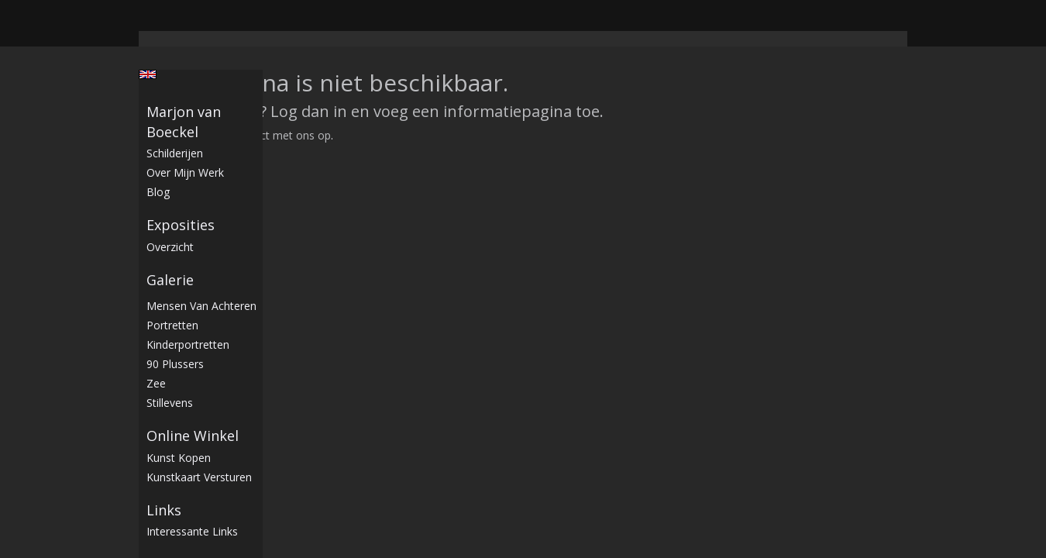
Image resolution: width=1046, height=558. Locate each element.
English (148, 74)
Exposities (180, 224)
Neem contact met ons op (264, 135)
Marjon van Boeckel (183, 121)
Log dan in (308, 111)
